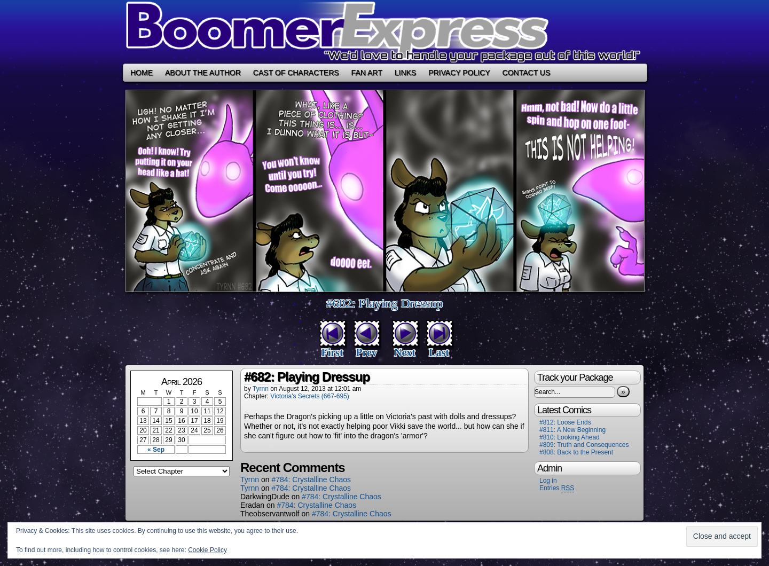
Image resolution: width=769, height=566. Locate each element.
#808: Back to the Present (576, 452)
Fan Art (366, 72)
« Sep (155, 449)
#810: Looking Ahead (569, 437)
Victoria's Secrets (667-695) (309, 396)
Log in (548, 480)
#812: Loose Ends (565, 422)
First (332, 352)
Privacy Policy (459, 72)
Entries (556, 488)
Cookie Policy (207, 550)
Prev (366, 352)
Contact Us (527, 72)
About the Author (203, 72)
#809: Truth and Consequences (584, 445)
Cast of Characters (296, 72)
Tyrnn (261, 388)
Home (141, 72)
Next (404, 352)
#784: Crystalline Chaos (311, 479)
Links (405, 72)
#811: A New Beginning (572, 430)
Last (439, 352)
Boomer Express (384, 32)
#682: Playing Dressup (384, 303)
